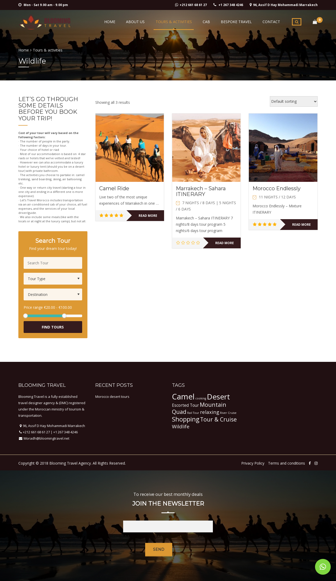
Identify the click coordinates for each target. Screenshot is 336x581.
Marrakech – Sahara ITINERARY (201, 191)
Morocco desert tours (112, 396)
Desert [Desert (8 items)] (218, 397)
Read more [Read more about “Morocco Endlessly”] (301, 224)
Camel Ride (114, 188)
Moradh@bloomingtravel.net (46, 438)
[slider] (25, 315)
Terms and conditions (286, 463)
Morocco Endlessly (277, 188)
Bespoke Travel (237, 21)
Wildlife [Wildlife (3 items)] (181, 426)
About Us (138, 21)
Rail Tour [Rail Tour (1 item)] (193, 413)
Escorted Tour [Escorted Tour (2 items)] (185, 405)
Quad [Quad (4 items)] (179, 411)
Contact (271, 21)
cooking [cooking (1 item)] (200, 398)
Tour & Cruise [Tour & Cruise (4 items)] (218, 419)
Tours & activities (176, 21)
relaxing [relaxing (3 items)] (209, 412)
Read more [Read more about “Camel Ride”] (148, 215)
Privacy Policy (252, 463)
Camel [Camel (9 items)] (183, 396)
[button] (323, 567)
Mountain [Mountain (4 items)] (213, 404)
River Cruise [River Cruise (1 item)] (228, 413)
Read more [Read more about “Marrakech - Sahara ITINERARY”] (224, 243)
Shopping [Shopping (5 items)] (185, 419)
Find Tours (53, 327)
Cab (207, 21)
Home (112, 21)
